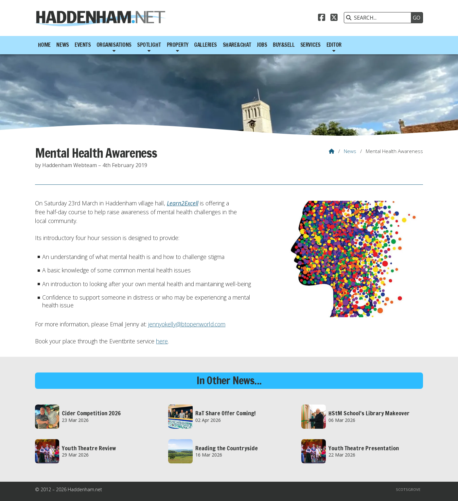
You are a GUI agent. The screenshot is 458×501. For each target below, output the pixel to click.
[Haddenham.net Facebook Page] (321, 18)
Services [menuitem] (310, 45)
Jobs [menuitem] (262, 45)
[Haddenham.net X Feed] (334, 18)
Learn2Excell (182, 203)
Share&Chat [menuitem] (237, 45)
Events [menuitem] (83, 45)
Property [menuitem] (177, 45)
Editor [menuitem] (334, 45)
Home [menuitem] (44, 45)
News (350, 151)
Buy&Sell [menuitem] (283, 45)
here (162, 341)
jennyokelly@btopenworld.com (186, 324)
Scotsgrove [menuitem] (408, 489)
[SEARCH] (379, 17)
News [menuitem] (62, 45)
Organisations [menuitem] (114, 45)
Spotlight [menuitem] (149, 45)
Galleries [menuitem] (205, 45)
